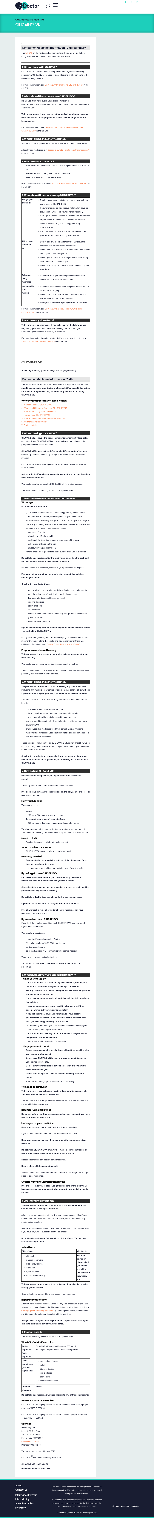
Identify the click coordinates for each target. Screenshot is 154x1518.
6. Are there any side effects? (34, 422)
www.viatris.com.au (29, 1441)
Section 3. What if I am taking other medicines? (68, 150)
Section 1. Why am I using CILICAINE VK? (64, 85)
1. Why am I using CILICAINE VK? (36, 405)
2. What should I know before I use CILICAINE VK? (44, 408)
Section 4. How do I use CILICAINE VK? (69, 183)
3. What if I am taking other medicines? (38, 411)
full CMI (28, 53)
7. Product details (29, 425)
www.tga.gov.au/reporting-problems (37, 1311)
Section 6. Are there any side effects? (38, 342)
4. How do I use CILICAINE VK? (35, 415)
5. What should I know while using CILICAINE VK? (43, 418)
